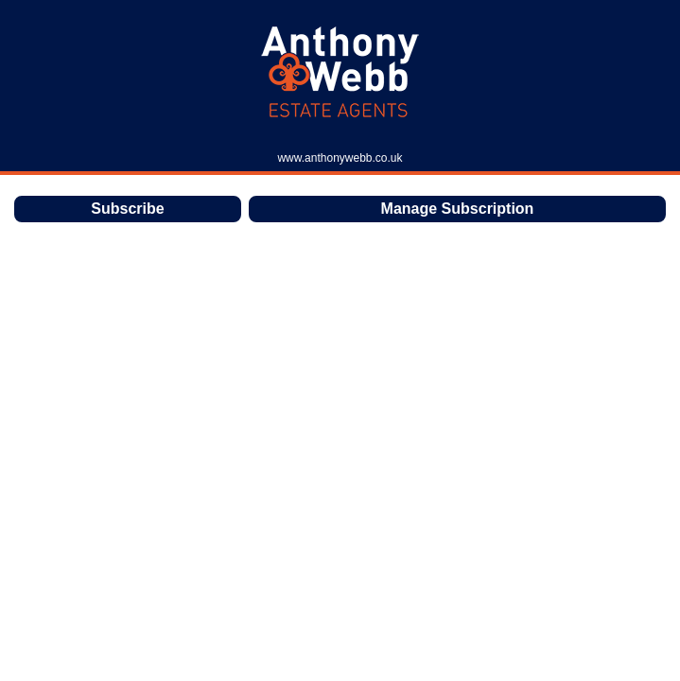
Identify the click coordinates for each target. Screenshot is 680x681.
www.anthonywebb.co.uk (339, 158)
